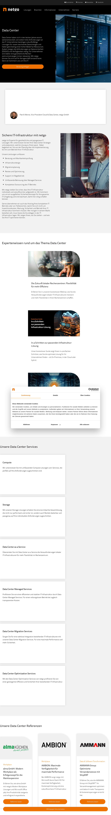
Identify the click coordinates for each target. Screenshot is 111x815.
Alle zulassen (84, 424)
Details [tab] (55, 395)
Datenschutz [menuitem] (60, 800)
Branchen (38, 9)
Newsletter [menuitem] (33, 777)
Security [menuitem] (5, 777)
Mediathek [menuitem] (33, 773)
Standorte (100, 2)
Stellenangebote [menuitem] (62, 777)
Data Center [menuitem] (6, 764)
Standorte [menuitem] (59, 764)
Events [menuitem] (31, 764)
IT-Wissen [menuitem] (32, 769)
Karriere (80, 2)
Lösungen (27, 9)
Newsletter (90, 2)
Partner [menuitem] (58, 769)
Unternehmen (64, 9)
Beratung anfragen (22, 66)
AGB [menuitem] (68, 800)
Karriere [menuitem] (59, 773)
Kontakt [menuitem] (59, 782)
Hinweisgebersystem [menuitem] (45, 800)
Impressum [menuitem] (31, 800)
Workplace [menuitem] (6, 782)
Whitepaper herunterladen (55, 809)
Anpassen (55, 424)
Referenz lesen (15, 679)
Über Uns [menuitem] (59, 760)
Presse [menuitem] (31, 782)
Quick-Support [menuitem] (34, 791)
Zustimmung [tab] (25, 395)
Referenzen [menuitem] (33, 786)
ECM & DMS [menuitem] (6, 769)
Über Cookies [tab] (85, 395)
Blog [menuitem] (30, 760)
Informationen (50, 9)
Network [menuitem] (5, 773)
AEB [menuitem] (48, 805)
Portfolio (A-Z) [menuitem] (7, 786)
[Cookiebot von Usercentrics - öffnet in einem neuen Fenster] (90, 389)
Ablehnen (26, 424)
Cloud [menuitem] (4, 760)
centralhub (70, 2)
